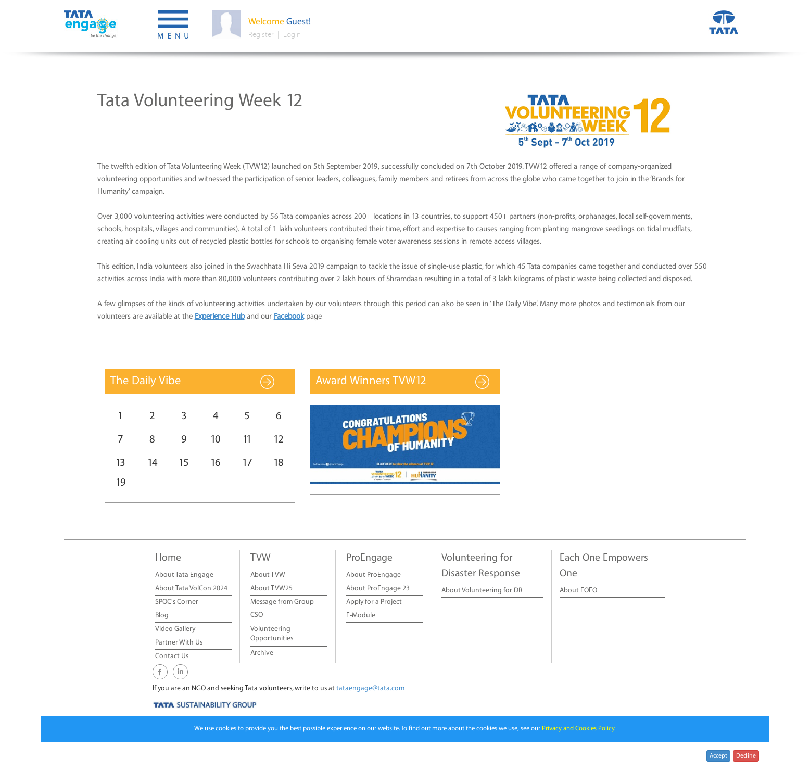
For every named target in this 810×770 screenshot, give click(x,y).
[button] (173, 26)
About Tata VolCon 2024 (191, 588)
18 (278, 463)
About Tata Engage (184, 575)
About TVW (267, 575)
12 (278, 440)
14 (152, 463)
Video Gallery (175, 629)
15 (184, 463)
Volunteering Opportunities (271, 634)
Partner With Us (178, 642)
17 (247, 463)
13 (120, 463)
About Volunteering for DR (481, 590)
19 (121, 483)
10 (215, 440)
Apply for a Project (374, 602)
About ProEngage (373, 575)
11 (247, 440)
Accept (718, 756)
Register (260, 34)
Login (292, 34)
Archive (261, 653)
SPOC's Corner (176, 602)
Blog (162, 615)
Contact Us (171, 656)
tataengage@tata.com (370, 688)
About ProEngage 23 (378, 588)
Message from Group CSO (282, 608)
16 (215, 463)
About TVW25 (271, 588)
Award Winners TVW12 (370, 381)
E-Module (360, 615)
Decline (746, 756)
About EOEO (578, 590)
